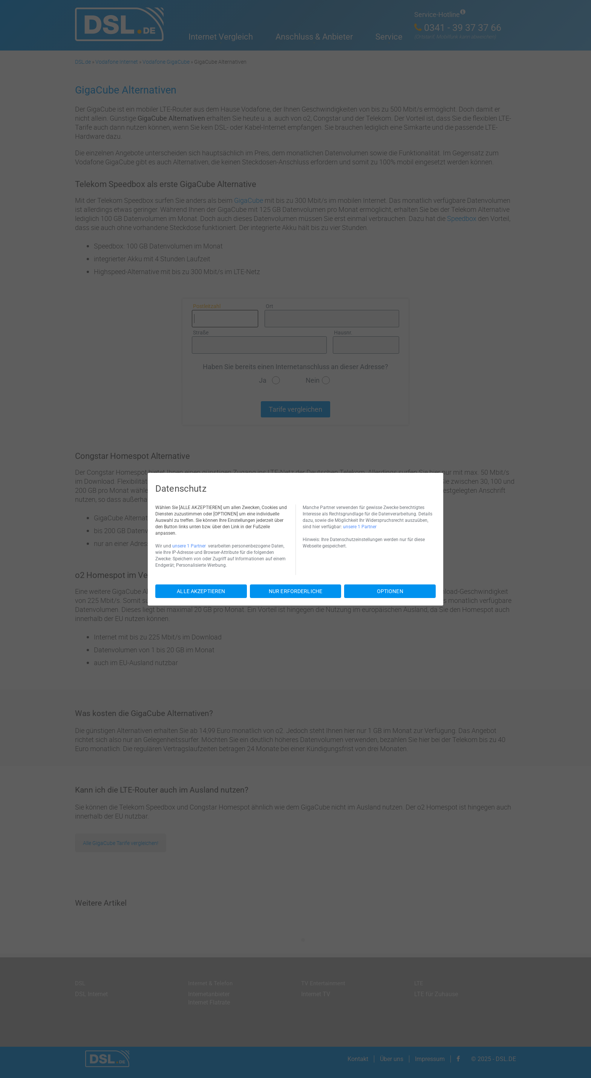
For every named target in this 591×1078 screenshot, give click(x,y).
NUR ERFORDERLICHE (295, 591)
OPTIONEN (390, 591)
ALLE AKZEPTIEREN (201, 591)
